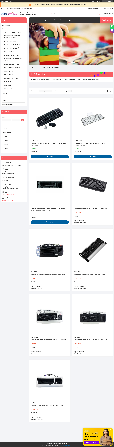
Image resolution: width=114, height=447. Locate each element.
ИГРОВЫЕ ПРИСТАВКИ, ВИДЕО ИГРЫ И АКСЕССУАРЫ (12, 36)
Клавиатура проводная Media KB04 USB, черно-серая (47, 405)
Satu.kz (65, 443)
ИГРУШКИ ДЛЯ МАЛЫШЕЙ (11, 48)
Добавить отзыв (108, 8)
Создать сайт (4, 1)
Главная (33, 20)
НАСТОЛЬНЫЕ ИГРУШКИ (11, 78)
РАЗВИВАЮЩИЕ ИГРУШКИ (11, 55)
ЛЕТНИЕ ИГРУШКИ (9, 71)
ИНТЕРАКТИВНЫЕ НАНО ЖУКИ (12, 67)
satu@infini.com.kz (7, 200)
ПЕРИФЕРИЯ (46, 68)
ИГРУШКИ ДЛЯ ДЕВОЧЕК (11, 41)
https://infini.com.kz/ (8, 194)
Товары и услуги (44, 20)
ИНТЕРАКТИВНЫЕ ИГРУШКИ (12, 64)
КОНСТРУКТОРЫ (9, 51)
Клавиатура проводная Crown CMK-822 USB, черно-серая (48, 339)
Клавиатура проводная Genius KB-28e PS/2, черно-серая (91, 339)
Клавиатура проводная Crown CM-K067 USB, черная (89, 274)
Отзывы (4, 100)
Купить (51, 156)
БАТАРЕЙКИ (7, 85)
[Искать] (51, 14)
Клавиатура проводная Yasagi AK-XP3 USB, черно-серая (48, 274)
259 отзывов (98, 1)
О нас (56, 20)
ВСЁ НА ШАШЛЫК (9, 89)
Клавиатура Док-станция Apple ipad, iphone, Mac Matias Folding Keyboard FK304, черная (48, 209)
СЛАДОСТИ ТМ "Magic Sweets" (13, 32)
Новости (4, 93)
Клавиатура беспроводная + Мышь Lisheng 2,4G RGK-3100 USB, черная (48, 144)
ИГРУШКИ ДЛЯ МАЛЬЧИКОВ (12, 44)
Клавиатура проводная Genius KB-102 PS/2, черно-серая (91, 208)
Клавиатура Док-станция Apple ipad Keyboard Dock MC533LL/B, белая (89, 144)
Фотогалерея (6, 25)
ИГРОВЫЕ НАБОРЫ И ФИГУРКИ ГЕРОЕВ (13, 59)
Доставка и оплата (75, 20)
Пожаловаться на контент (65, 445)
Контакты (63, 20)
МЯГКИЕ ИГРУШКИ (9, 74)
